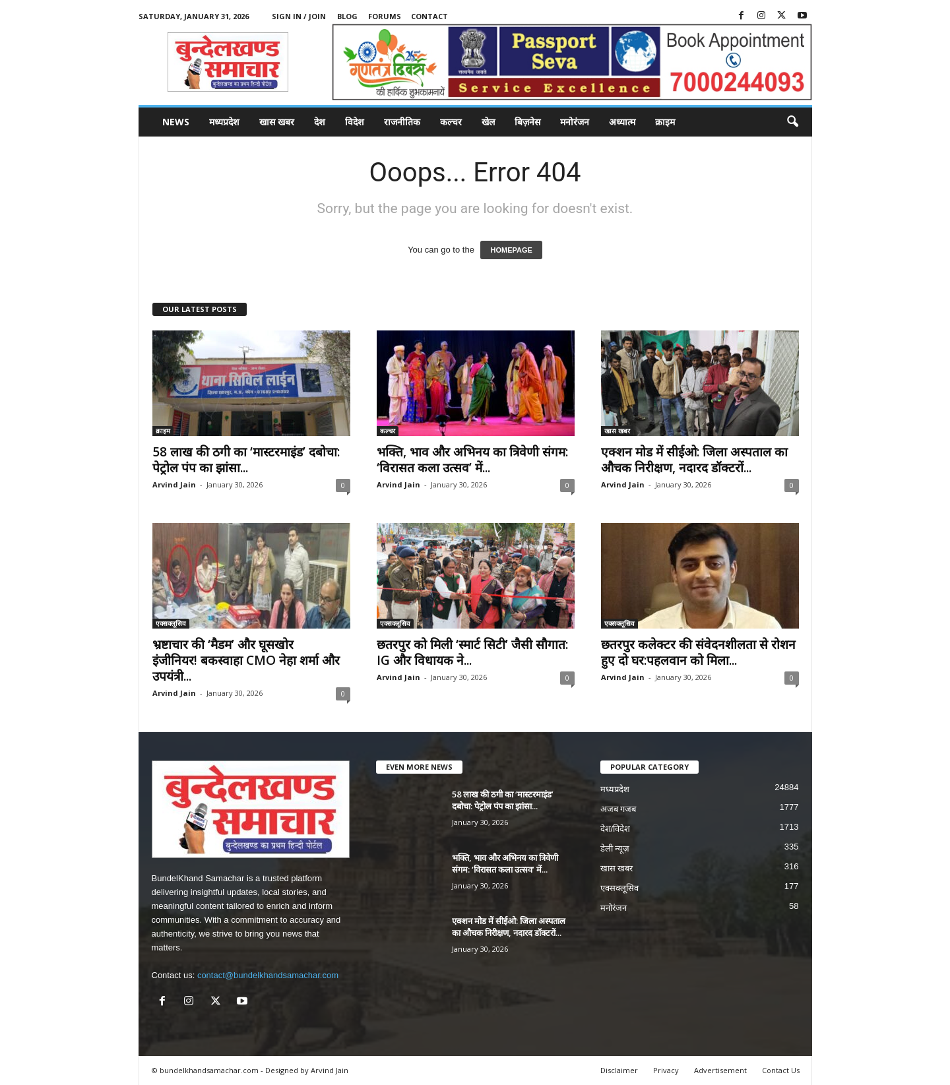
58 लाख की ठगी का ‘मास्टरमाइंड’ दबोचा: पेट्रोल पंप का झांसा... (246, 459)
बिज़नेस (527, 121)
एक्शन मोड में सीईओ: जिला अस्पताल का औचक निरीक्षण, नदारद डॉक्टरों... (694, 459)
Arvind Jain (174, 484)
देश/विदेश (615, 829)
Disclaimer (619, 1070)
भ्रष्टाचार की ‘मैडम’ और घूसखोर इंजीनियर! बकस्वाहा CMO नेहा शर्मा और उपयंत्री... (246, 660)
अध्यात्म (622, 121)
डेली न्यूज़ (615, 848)
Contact (429, 16)
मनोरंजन (574, 121)
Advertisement (720, 1070)
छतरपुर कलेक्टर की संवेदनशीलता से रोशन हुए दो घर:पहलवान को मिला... (698, 652)
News (175, 121)
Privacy (666, 1070)
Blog (347, 16)
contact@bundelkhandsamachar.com (267, 975)
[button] (792, 122)
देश (319, 121)
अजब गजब (618, 809)
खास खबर (276, 121)
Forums (384, 16)
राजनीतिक (402, 121)
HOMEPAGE (511, 250)
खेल (488, 121)
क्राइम (665, 121)
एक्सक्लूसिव (171, 623)
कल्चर (451, 121)
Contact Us (781, 1070)
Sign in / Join (299, 16)
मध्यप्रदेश (224, 121)
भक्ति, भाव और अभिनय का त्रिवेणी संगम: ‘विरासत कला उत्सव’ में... (472, 459)
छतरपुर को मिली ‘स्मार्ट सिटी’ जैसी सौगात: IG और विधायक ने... (472, 652)
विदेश (354, 121)
